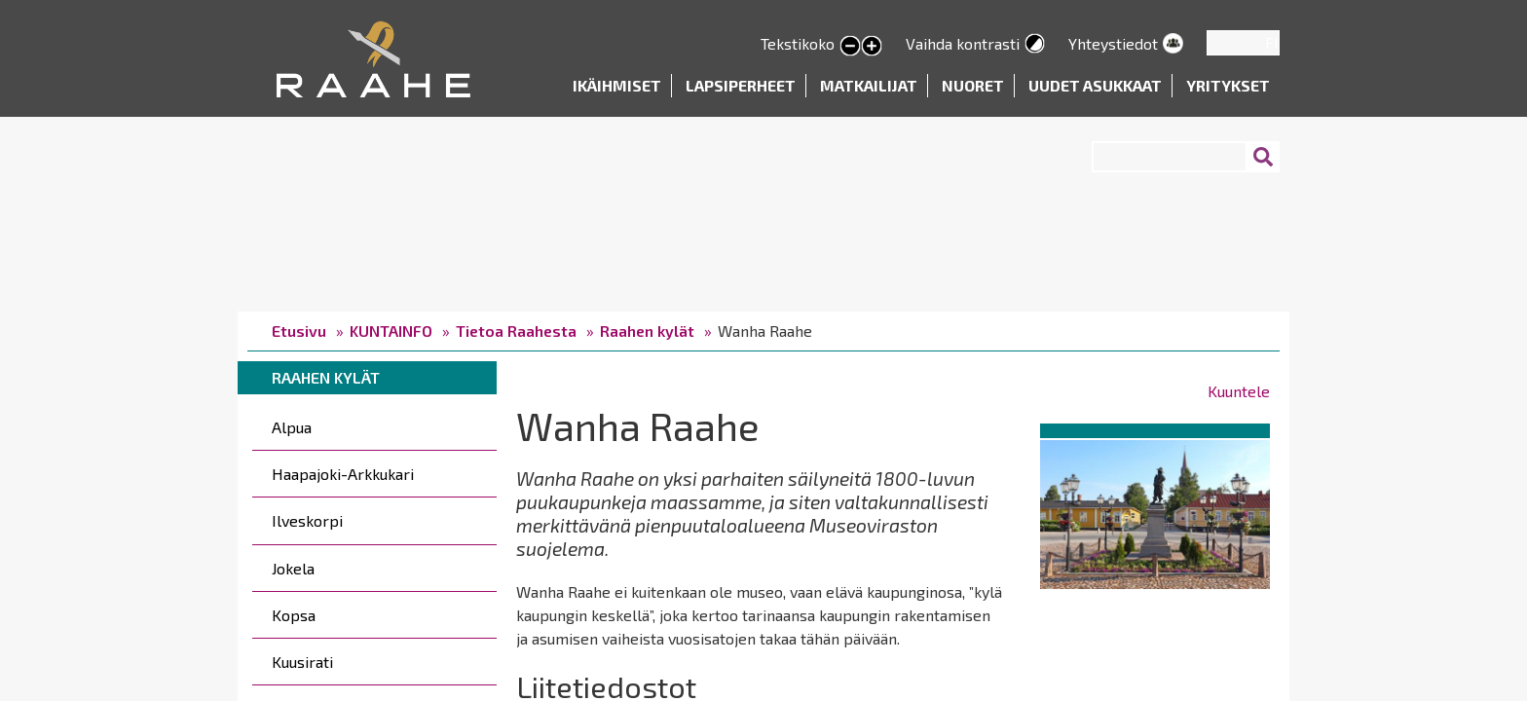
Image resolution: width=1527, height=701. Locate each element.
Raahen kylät (647, 330)
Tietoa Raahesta (516, 330)
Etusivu (299, 330)
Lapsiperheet (741, 85)
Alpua (292, 427)
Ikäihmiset (617, 85)
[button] (1155, 510)
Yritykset (1228, 85)
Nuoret (973, 85)
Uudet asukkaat (1095, 85)
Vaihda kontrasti (963, 43)
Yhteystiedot (1113, 43)
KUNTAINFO (391, 330)
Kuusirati (302, 661)
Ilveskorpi (307, 520)
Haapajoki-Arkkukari (343, 473)
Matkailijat (868, 85)
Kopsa (294, 615)
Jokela (293, 568)
